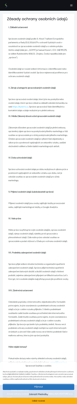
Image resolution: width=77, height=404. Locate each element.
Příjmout (38, 386)
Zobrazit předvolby (38, 394)
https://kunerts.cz (20, 107)
